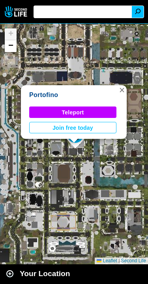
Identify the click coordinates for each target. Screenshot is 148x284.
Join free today (72, 128)
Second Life (17, 12)
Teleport (73, 112)
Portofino (43, 95)
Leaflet (107, 260)
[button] (122, 90)
